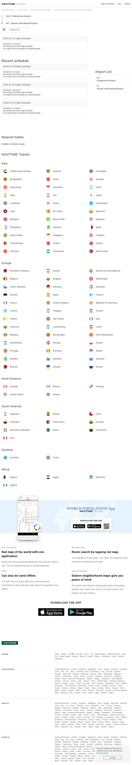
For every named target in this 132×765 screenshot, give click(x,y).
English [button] (127, 4)
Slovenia (65, 688)
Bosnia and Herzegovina (76, 678)
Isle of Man (86, 683)
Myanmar (117, 671)
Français (75, 656)
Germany (58, 681)
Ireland (78, 683)
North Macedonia (71, 686)
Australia (78, 693)
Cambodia (79, 671)
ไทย (92, 654)
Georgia (106, 669)
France (93, 681)
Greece (57, 683)
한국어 (86, 654)
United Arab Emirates (62, 669)
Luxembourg (109, 683)
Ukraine (87, 688)
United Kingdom (102, 681)
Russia (94, 688)
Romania (113, 686)
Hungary (64, 683)
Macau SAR (67, 674)
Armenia (74, 669)
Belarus (80, 688)
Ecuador (109, 690)
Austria (64, 678)
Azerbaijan (82, 669)
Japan (72, 671)
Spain (80, 681)
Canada (101, 688)
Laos (102, 671)
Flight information (107, 4)
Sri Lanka (109, 671)
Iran (67, 671)
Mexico (107, 688)
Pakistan (93, 674)
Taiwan (82, 676)
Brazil (57, 693)
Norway (91, 686)
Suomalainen (106, 656)
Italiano (97, 656)
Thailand (58, 676)
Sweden (57, 688)
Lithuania (100, 683)
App (119, 4)
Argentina (70, 690)
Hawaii (63, 690)
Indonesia (123, 669)
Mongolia (58, 674)
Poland (97, 686)
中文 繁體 (71, 654)
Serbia (120, 686)
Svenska (121, 656)
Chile (84, 690)
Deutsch (82, 656)
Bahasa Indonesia (114, 654)
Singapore (117, 674)
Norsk (114, 656)
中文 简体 (79, 654)
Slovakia (73, 688)
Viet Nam (90, 676)
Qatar (100, 674)
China (100, 669)
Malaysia (76, 674)
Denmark (66, 681)
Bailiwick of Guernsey (117, 681)
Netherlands (82, 686)
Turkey (76, 676)
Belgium (90, 678)
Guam (85, 693)
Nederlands (59, 659)
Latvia (117, 683)
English (63, 654)
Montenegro (59, 686)
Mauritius (104, 693)
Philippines (84, 674)
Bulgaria (97, 678)
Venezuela (64, 693)
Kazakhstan (95, 671)
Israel (57, 671)
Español (90, 656)
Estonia (73, 681)
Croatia (71, 683)
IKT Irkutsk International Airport (22, 23)
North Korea (108, 676)
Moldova (124, 683)
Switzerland (106, 678)
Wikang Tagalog (64, 656)
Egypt (97, 693)
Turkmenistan (67, 676)
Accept (112, 758)
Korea (87, 671)
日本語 (57, 654)
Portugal (105, 686)
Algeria (90, 693)
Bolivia (78, 690)
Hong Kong (114, 669)
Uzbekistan (98, 676)
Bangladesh (92, 669)
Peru (71, 693)
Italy (93, 683)
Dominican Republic (120, 690)
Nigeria (111, 693)
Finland (86, 681)
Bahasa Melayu (100, 654)
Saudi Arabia (108, 674)
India (62, 671)
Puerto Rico (100, 690)
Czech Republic (117, 678)
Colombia (91, 690)
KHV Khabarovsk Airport (18, 16)
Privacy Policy (102, 753)
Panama (115, 688)
